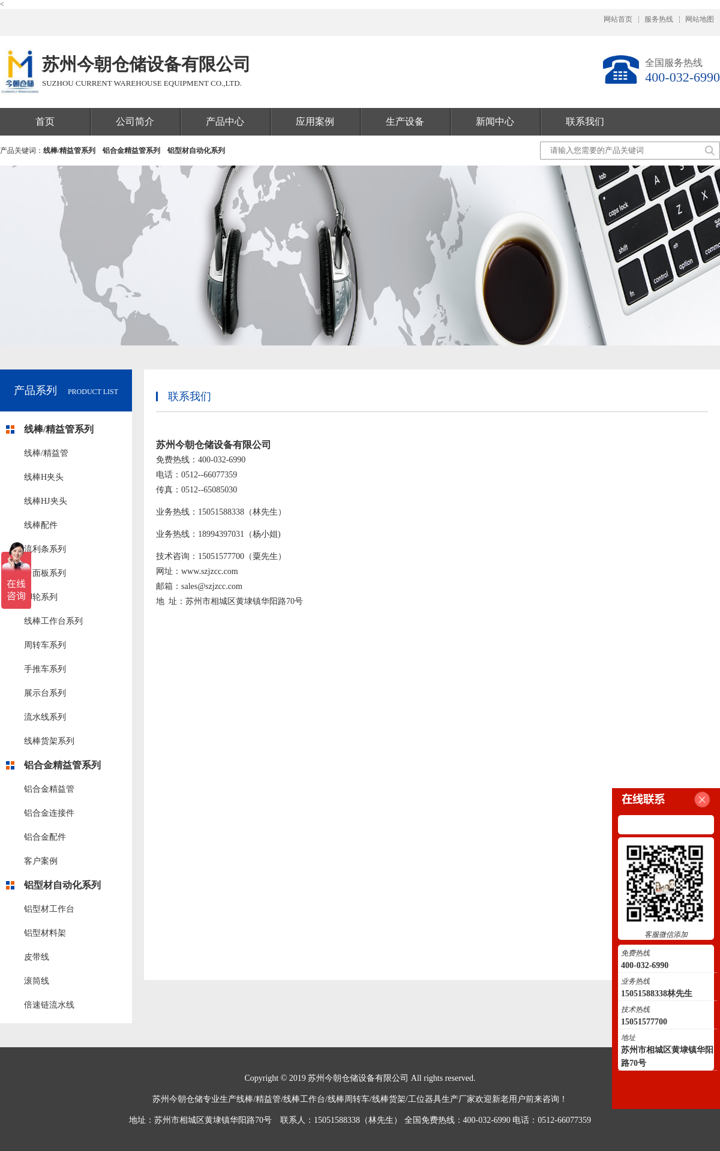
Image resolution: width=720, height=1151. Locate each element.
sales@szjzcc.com (211, 586)
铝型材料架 (45, 932)
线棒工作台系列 (53, 621)
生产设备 (405, 121)
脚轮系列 (41, 597)
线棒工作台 (304, 1099)
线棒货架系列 (49, 741)
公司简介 (135, 121)
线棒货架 (389, 1099)
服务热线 (658, 19)
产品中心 (225, 121)
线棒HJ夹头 (45, 501)
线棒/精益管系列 (69, 150)
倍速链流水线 (49, 1004)
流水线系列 (45, 717)
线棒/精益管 (46, 453)
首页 (45, 121)
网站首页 (618, 19)
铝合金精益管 (49, 789)
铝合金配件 (45, 837)
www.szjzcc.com (209, 571)
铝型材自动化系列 (196, 150)
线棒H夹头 (44, 477)
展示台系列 (45, 693)
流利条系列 (45, 549)
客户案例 (41, 861)
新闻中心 (495, 121)
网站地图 (699, 19)
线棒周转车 (349, 1099)
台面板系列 (45, 573)
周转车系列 (45, 645)
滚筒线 (36, 980)
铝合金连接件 (49, 813)
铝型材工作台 (49, 908)
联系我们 (585, 121)
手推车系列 (45, 669)
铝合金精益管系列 (131, 150)
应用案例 (315, 121)
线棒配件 (41, 525)
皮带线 (36, 956)
